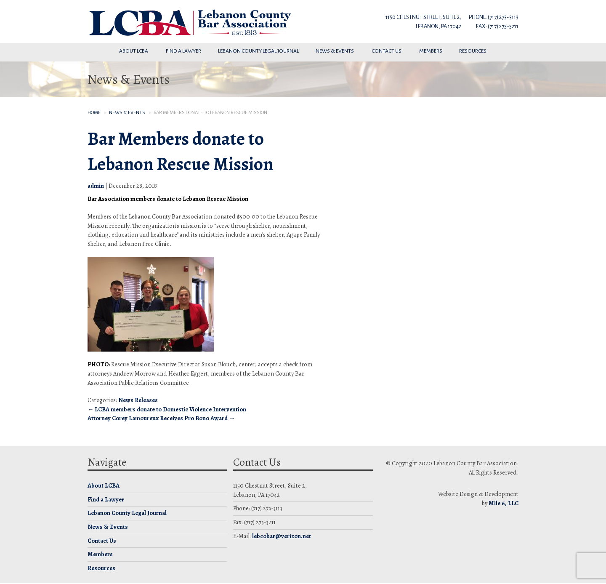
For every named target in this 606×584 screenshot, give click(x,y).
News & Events (335, 51)
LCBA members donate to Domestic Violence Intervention (167, 409)
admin (96, 185)
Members (430, 51)
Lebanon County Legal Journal (258, 51)
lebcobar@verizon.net (281, 536)
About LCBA (134, 51)
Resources (473, 51)
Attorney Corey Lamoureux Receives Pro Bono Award (161, 418)
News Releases (138, 400)
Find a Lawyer (183, 51)
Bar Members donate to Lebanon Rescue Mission (180, 151)
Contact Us (387, 51)
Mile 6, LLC (503, 503)
